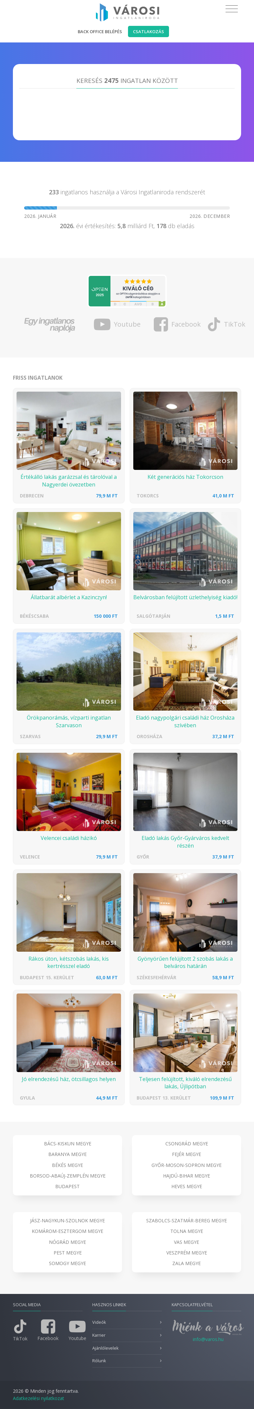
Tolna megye (186, 1231)
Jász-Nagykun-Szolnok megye (67, 1220)
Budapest (67, 1186)
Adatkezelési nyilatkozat (38, 1398)
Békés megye (67, 1165)
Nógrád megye (67, 1242)
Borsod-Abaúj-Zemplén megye (68, 1176)
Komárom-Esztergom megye (67, 1231)
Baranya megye (67, 1154)
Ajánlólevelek (105, 1348)
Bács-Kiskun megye (67, 1143)
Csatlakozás (148, 31)
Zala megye (186, 1263)
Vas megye (186, 1242)
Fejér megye (186, 1154)
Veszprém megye (186, 1252)
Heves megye (186, 1186)
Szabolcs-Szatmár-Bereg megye (186, 1220)
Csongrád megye (186, 1143)
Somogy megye (67, 1263)
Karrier (99, 1335)
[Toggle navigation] (231, 9)
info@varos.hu (208, 1339)
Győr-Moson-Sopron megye (186, 1165)
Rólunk (99, 1361)
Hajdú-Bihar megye (186, 1176)
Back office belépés (100, 31)
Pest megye (68, 1252)
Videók (99, 1322)
